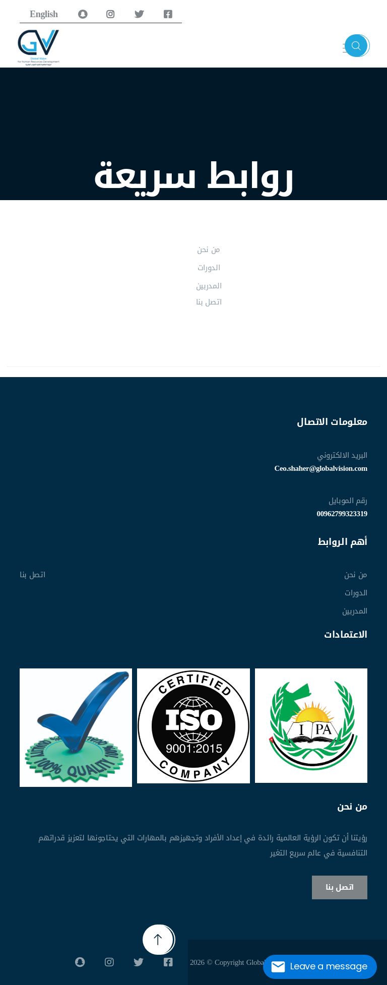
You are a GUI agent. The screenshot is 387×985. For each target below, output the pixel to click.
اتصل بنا (208, 302)
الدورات (209, 268)
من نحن (208, 249)
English (44, 14)
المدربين (208, 286)
